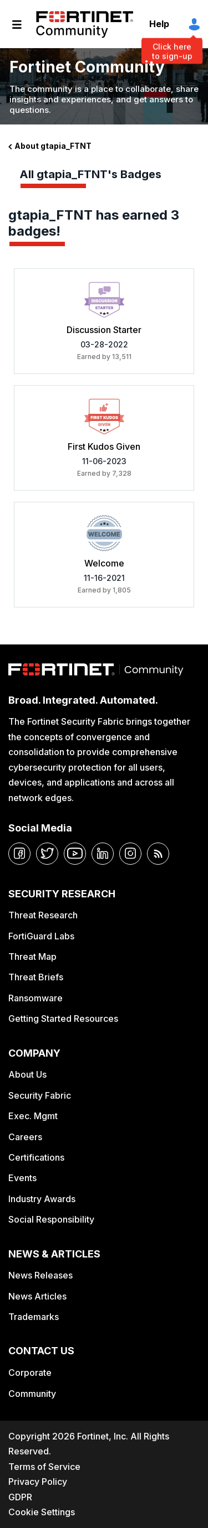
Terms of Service (44, 1466)
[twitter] (47, 854)
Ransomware (35, 998)
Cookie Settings (41, 1511)
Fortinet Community (84, 24)
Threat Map (32, 956)
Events (22, 1177)
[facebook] (19, 854)
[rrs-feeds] (158, 854)
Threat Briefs (35, 977)
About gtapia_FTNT (53, 145)
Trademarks (33, 1316)
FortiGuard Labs (41, 936)
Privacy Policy (37, 1481)
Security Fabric (39, 1095)
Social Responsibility (51, 1219)
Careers (25, 1136)
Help (159, 23)
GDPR (20, 1497)
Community (32, 1393)
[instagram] (130, 854)
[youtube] (75, 854)
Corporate (30, 1372)
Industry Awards (41, 1198)
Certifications (36, 1157)
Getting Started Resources (63, 1018)
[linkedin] (103, 854)
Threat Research (43, 915)
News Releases (40, 1275)
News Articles (37, 1296)
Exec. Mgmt (33, 1115)
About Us (27, 1074)
